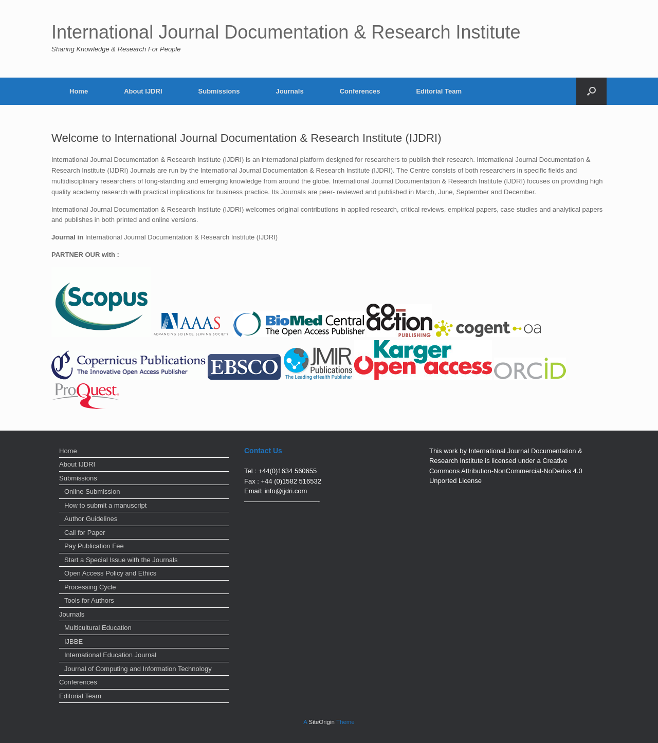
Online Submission (92, 491)
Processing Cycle (90, 587)
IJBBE (73, 641)
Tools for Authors (89, 600)
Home (78, 91)
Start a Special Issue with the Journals (120, 560)
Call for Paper (84, 532)
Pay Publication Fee (94, 546)
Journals (289, 91)
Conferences (360, 91)
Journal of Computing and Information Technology (138, 669)
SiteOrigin (321, 722)
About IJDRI (143, 91)
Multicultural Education (98, 627)
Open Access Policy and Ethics (110, 573)
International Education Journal (110, 655)
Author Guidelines (90, 519)
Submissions (219, 91)
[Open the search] (591, 91)
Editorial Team (439, 91)
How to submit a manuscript (105, 505)
